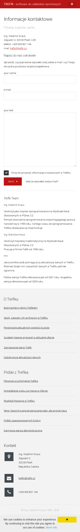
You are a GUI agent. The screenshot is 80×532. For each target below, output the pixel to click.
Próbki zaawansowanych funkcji (22, 420)
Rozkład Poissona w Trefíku (19, 400)
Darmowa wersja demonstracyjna (23, 430)
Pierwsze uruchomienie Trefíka (21, 381)
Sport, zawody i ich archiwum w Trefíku (26, 317)
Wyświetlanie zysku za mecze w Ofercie (26, 390)
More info (51, 527)
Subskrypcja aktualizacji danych (22, 357)
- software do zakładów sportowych (32, 4)
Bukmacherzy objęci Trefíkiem (21, 307)
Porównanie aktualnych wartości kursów (26, 327)
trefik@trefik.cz (18, 48)
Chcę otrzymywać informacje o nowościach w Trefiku (41, 172)
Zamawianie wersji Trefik (18, 347)
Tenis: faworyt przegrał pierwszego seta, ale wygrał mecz (35, 410)
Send (11, 181)
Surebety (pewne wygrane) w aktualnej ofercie (29, 337)
